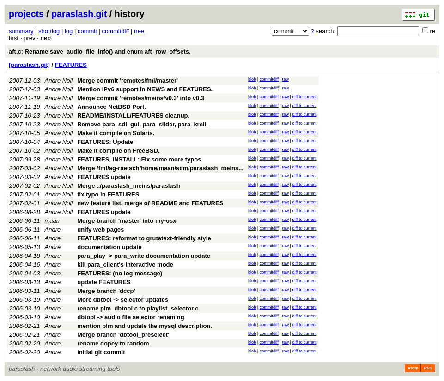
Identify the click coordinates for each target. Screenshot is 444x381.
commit (87, 31)
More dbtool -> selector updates (122, 299)
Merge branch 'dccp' (106, 290)
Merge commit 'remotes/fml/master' (127, 80)
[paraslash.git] (29, 64)
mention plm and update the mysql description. (144, 325)
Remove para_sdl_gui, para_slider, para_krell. (142, 124)
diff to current (304, 97)
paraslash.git (79, 14)
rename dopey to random (113, 343)
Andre (53, 229)
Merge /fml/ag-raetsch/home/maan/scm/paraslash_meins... (160, 168)
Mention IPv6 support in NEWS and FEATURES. (145, 89)
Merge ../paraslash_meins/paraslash (128, 185)
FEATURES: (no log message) (119, 273)
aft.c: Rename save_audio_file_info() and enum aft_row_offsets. (100, 51)
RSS (428, 368)
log (69, 31)
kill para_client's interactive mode (125, 264)
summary (21, 31)
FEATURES (71, 64)
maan (52, 220)
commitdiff (115, 31)
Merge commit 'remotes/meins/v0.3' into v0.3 (140, 98)
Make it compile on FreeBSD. (118, 150)
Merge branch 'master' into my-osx (126, 220)
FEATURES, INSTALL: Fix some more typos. (140, 159)
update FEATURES (103, 282)
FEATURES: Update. (106, 141)
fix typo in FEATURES (108, 194)
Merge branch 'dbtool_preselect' (123, 334)
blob (252, 79)
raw (285, 79)
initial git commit (101, 352)
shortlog (49, 31)
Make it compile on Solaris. (115, 133)
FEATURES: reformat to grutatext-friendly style (144, 238)
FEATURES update (103, 176)
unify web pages (100, 229)
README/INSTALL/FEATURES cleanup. (133, 115)
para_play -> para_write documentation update (143, 255)
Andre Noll (59, 80)
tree (139, 31)
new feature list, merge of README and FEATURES (150, 203)
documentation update (109, 247)
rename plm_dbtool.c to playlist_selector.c (137, 308)
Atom (413, 368)
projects (26, 14)
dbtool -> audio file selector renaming (130, 317)
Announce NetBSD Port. (111, 106)
